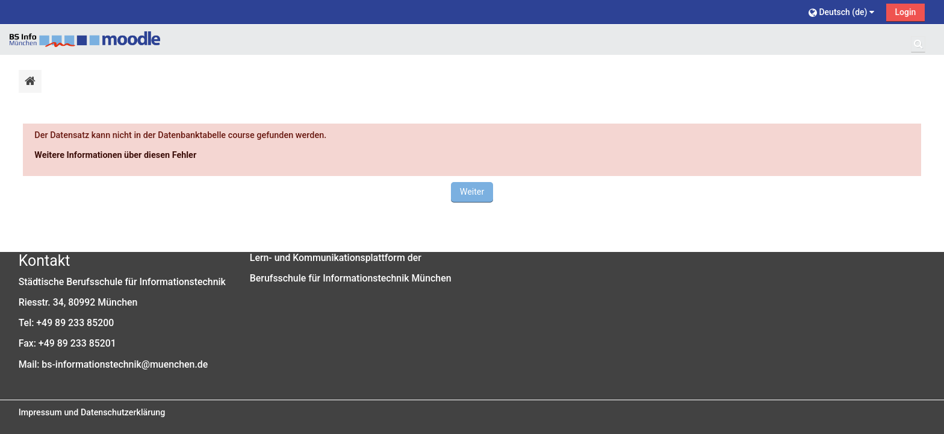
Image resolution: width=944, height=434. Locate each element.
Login (905, 12)
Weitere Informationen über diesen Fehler (115, 155)
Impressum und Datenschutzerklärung (92, 412)
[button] (843, 11)
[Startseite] (85, 39)
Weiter (472, 192)
